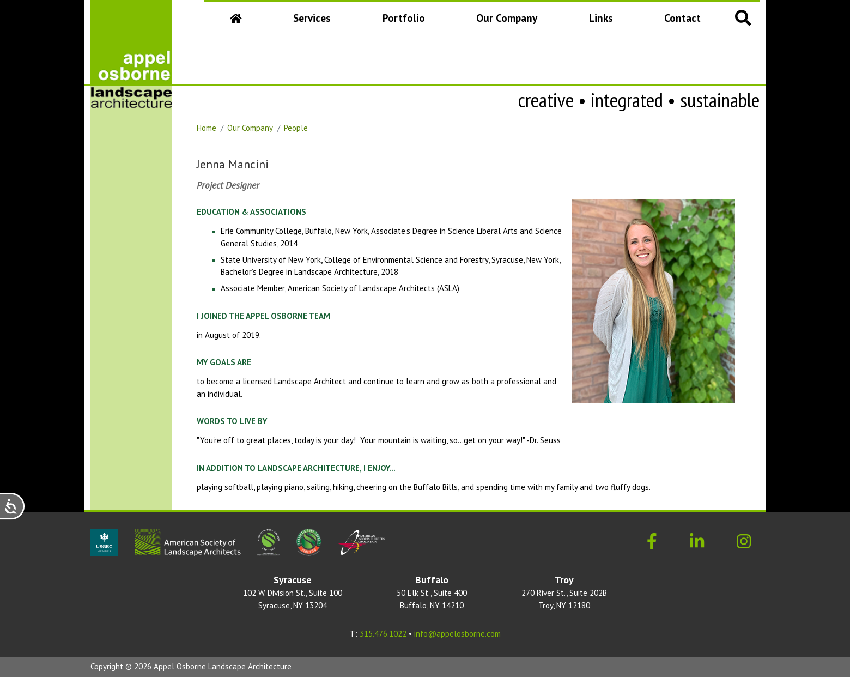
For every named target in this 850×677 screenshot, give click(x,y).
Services (312, 18)
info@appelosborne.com (457, 633)
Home (206, 128)
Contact (682, 18)
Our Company (509, 21)
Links (601, 18)
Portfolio (403, 18)
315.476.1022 (383, 633)
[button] (743, 17)
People (296, 128)
